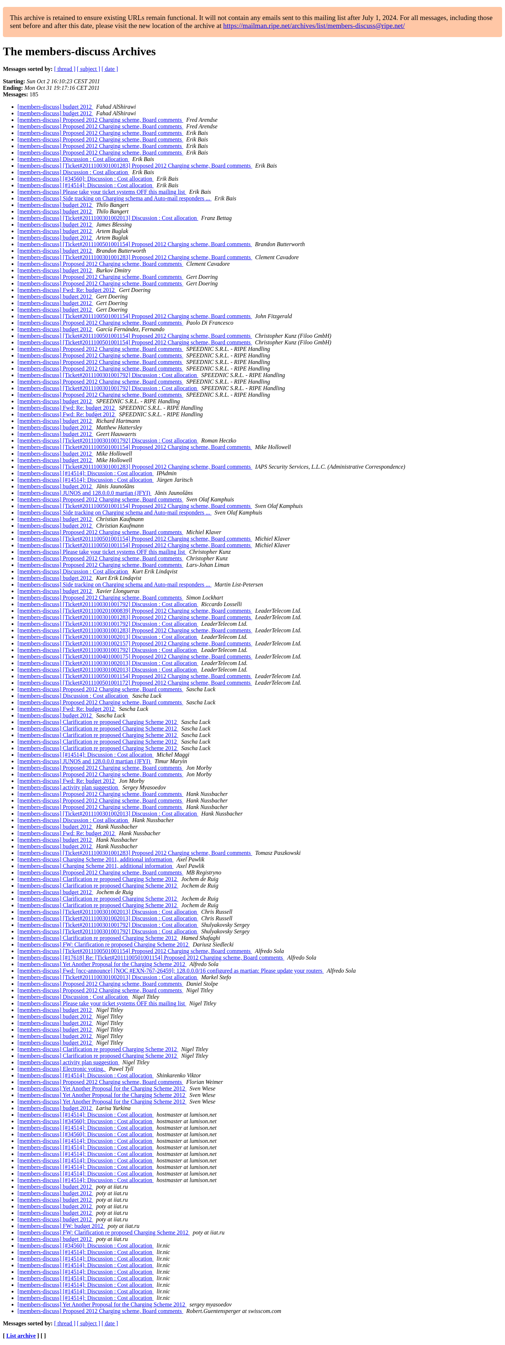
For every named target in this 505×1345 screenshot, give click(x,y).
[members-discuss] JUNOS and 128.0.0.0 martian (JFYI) (84, 493)
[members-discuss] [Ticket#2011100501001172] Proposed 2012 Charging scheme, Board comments (134, 683)
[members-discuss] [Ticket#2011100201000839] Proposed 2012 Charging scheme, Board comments (134, 611)
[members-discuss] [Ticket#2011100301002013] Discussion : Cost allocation (107, 218)
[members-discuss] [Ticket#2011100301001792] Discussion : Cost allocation (107, 375)
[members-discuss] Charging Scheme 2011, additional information (95, 859)
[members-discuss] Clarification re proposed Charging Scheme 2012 (97, 722)
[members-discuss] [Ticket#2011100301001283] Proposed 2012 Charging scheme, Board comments (134, 166)
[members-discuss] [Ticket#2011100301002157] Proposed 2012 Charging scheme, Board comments (134, 643)
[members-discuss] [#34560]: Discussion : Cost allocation (85, 179)
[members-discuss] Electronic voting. (61, 1069)
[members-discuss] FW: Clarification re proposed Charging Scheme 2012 (103, 944)
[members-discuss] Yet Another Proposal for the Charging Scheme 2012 (101, 964)
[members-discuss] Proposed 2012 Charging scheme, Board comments (100, 120)
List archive (21, 1336)
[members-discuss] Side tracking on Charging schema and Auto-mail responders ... (114, 198)
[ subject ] (88, 69)
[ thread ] (65, 69)
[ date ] (110, 69)
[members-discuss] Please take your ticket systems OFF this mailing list (101, 192)
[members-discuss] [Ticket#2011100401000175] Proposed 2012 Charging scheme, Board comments (134, 656)
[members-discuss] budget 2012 (55, 107)
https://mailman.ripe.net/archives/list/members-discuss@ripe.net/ (314, 25)
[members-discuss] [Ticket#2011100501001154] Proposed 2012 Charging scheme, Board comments (134, 244)
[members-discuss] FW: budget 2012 (61, 1226)
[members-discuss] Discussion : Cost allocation (73, 159)
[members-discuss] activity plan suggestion (68, 787)
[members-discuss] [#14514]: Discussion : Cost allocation (85, 185)
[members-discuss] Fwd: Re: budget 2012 (66, 290)
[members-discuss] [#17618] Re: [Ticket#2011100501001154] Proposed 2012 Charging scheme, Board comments (150, 957)
